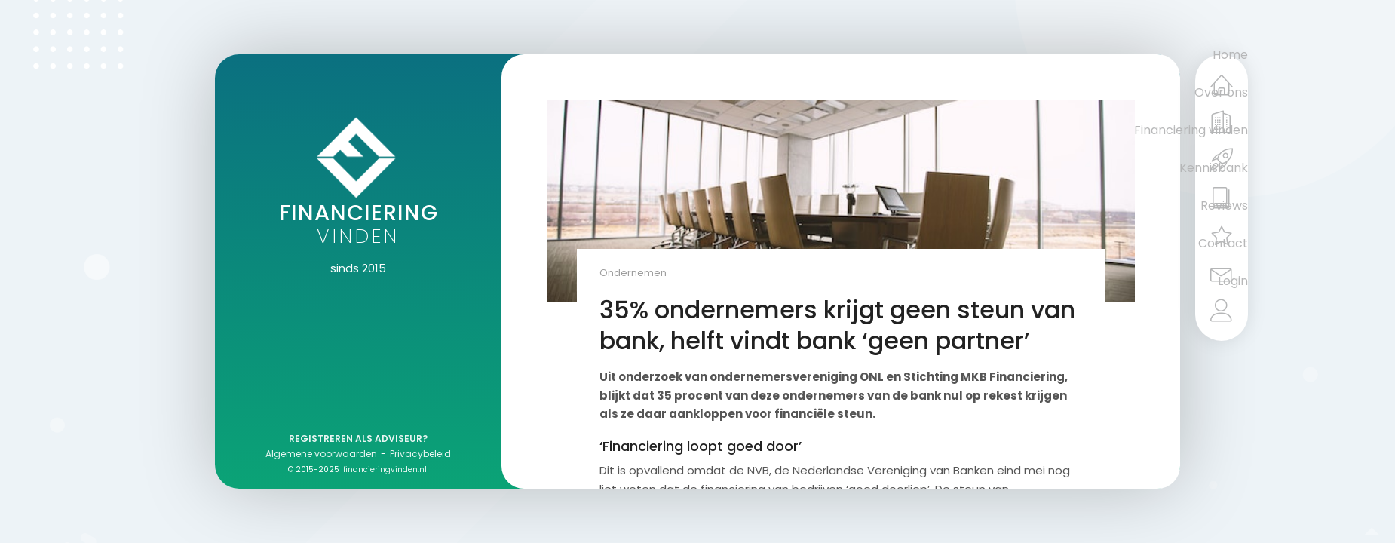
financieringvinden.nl (385, 469)
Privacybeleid (420, 453)
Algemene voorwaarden (321, 453)
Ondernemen (633, 272)
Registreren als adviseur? (358, 438)
